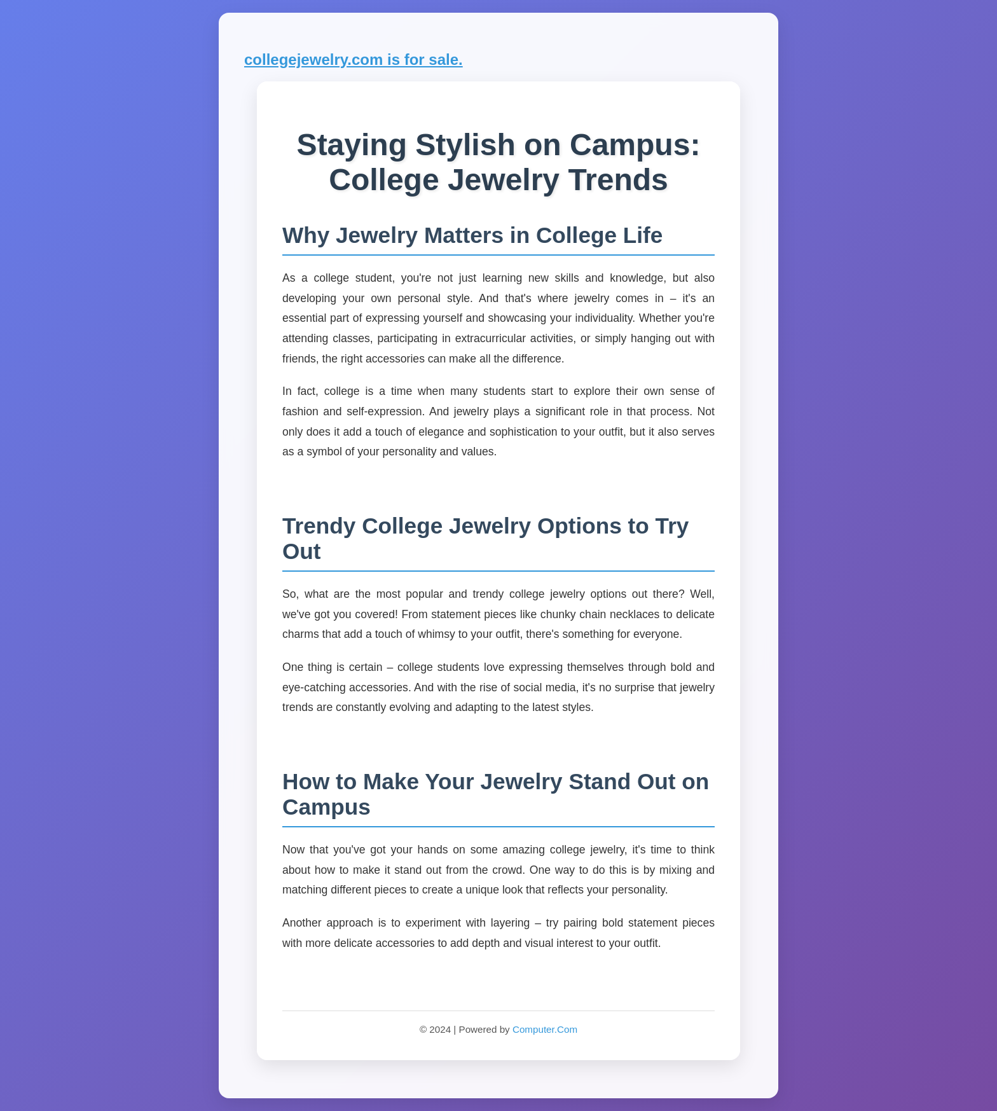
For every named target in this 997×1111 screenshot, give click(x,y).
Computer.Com (544, 1029)
